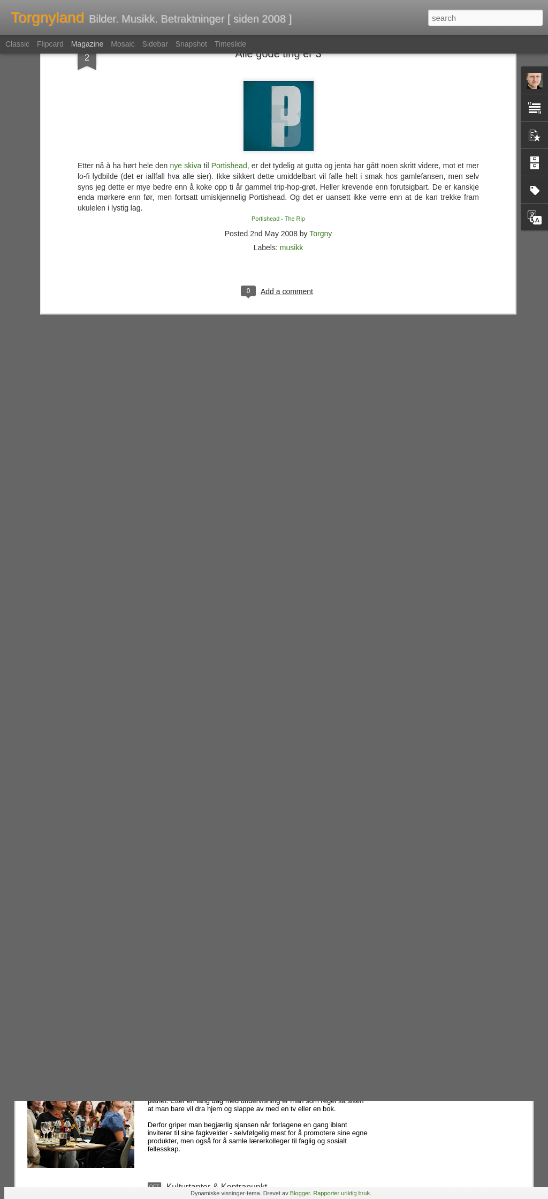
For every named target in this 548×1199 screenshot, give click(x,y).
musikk (291, 152)
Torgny (320, 138)
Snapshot (191, 44)
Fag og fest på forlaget (209, 1065)
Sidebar (155, 44)
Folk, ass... (187, 943)
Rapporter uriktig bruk (341, 1193)
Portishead (229, 70)
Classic (17, 44)
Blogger (300, 1193)
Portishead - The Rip (278, 123)
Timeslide (230, 44)
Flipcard (50, 44)
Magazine (87, 44)
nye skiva (186, 70)
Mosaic (122, 44)
